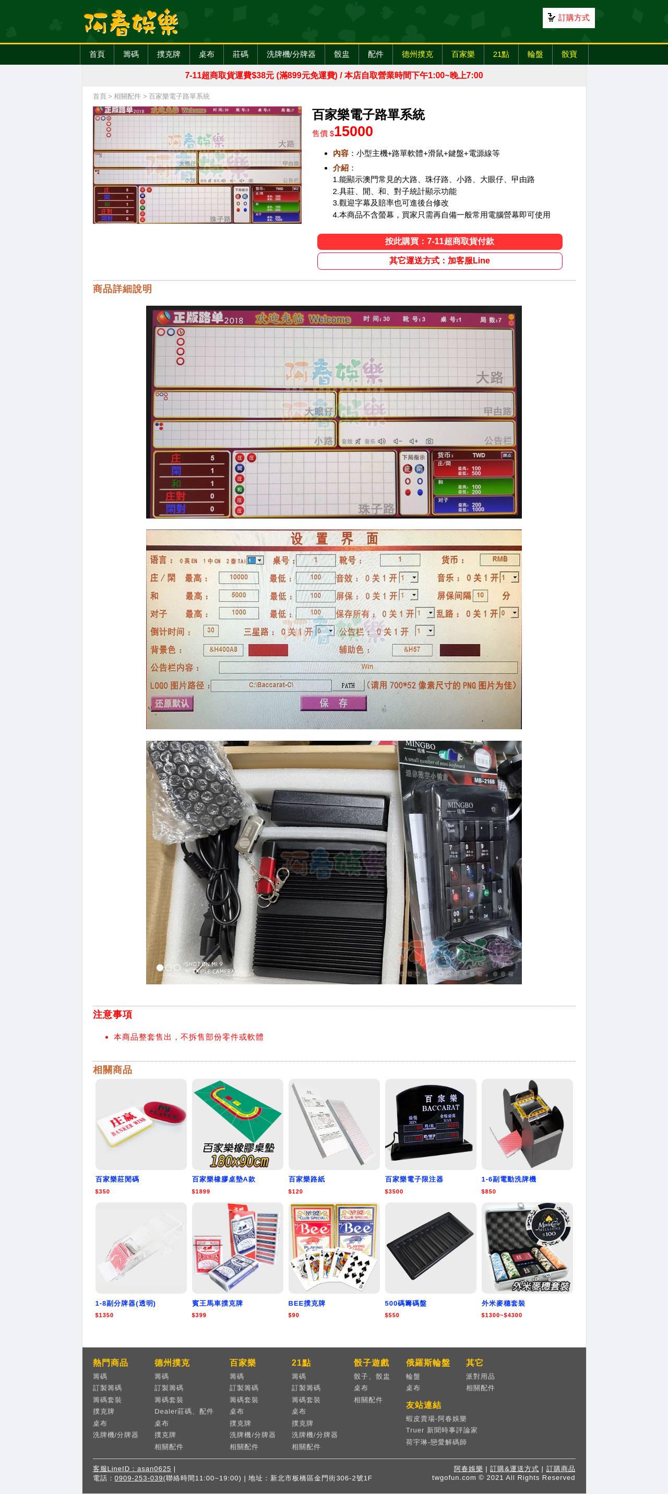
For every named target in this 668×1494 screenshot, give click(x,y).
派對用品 (480, 1376)
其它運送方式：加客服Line (439, 260)
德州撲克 (417, 54)
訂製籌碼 (107, 1388)
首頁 (97, 54)
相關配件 (127, 96)
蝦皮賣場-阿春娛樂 (436, 1419)
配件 (376, 54)
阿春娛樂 (468, 1469)
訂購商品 (561, 1469)
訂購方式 (574, 17)
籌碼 (131, 54)
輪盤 (535, 54)
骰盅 (342, 54)
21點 (501, 54)
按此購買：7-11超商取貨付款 (439, 241)
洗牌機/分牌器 (291, 54)
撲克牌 (169, 54)
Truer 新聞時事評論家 (442, 1430)
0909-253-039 (139, 1478)
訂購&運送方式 (514, 1469)
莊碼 (240, 54)
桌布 (206, 54)
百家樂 (463, 54)
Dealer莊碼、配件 (184, 1411)
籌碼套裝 (107, 1400)
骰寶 (569, 54)
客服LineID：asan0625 (132, 1469)
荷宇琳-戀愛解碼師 (436, 1442)
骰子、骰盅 (372, 1376)
